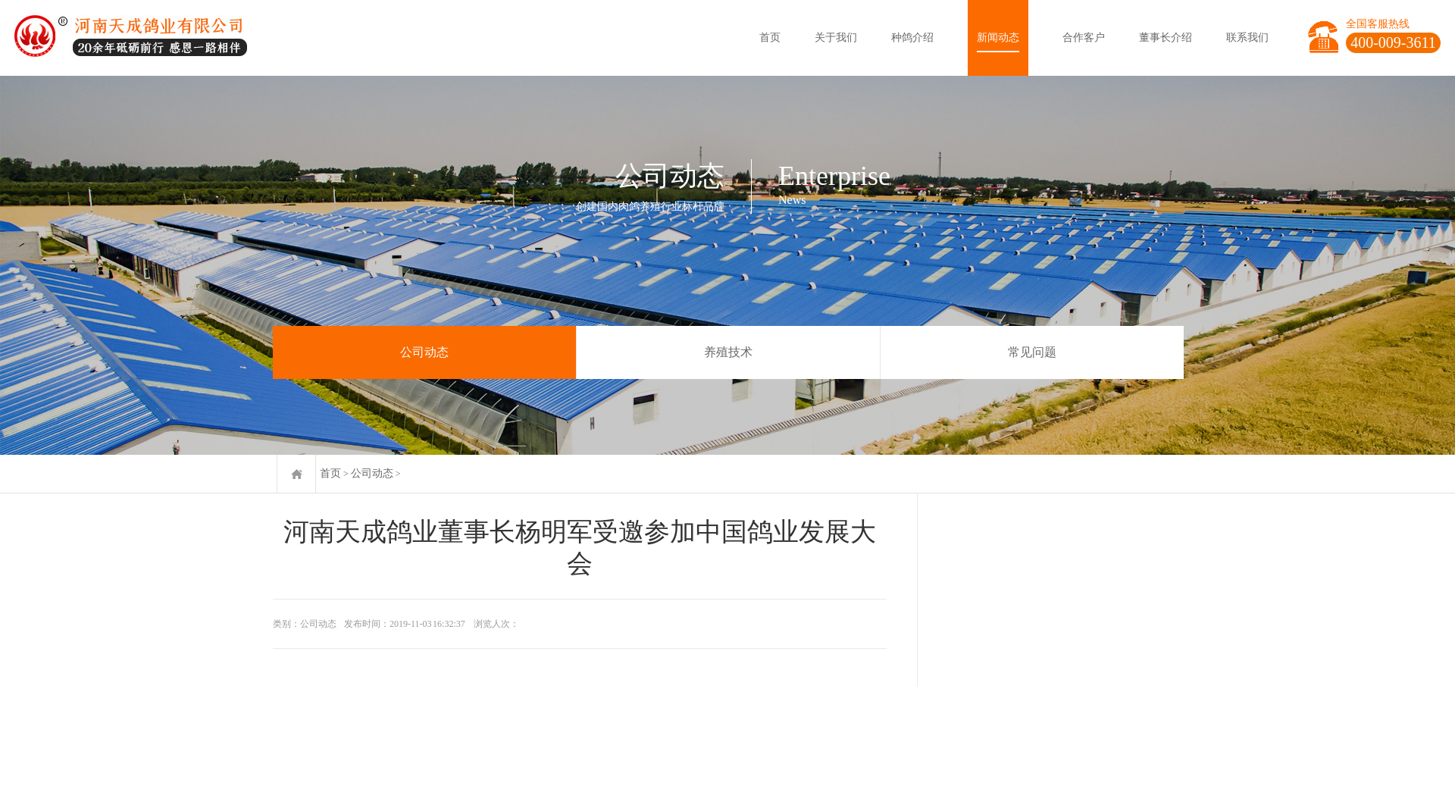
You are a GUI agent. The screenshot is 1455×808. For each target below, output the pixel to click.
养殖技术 (728, 352)
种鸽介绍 (912, 37)
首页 (770, 37)
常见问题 (1032, 352)
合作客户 (1083, 37)
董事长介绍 (1165, 37)
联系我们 (1247, 37)
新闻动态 (998, 37)
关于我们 (836, 37)
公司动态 (424, 352)
